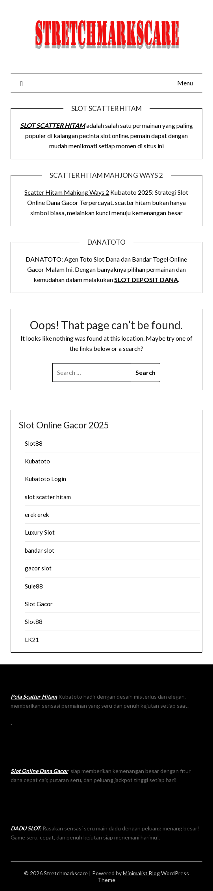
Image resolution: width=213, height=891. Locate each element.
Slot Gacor (39, 603)
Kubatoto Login (45, 478)
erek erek (37, 514)
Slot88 (34, 443)
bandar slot (39, 550)
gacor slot (38, 568)
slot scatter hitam (48, 496)
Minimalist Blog (141, 873)
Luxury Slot (40, 532)
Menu (185, 83)
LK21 (32, 639)
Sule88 (34, 586)
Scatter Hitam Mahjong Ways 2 (66, 192)
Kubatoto (37, 461)
